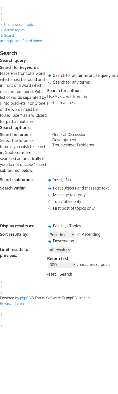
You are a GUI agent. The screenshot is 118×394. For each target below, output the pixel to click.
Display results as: (17, 225)
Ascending (89, 234)
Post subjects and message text (78, 187)
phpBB (25, 298)
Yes (53, 179)
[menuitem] (2, 8)
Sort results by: (14, 234)
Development (83, 139)
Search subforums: (17, 179)
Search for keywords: (19, 67)
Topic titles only (64, 201)
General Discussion (83, 134)
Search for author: (64, 90)
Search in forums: (16, 134)
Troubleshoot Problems (83, 145)
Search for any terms (69, 82)
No (66, 179)
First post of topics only (71, 208)
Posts (55, 225)
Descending (61, 240)
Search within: (13, 187)
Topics (73, 225)
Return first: (58, 258)
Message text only (67, 194)
